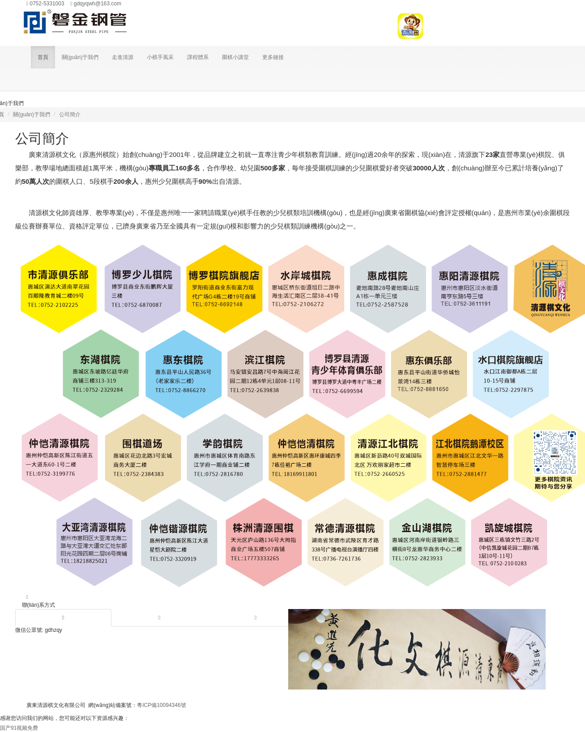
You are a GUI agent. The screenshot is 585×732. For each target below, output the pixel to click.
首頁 (43, 57)
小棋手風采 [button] (160, 57)
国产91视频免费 (19, 728)
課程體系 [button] (198, 57)
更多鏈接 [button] (273, 57)
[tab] (63, 617)
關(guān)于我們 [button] (80, 57)
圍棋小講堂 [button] (235, 57)
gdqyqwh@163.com (95, 3)
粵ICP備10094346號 (161, 705)
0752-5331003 (45, 3)
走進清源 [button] (122, 57)
